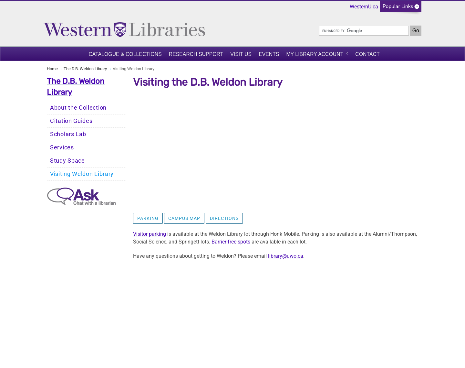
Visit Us (241, 54)
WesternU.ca (364, 7)
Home (52, 68)
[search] (364, 31)
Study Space (67, 160)
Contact (367, 54)
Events (269, 54)
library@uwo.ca (285, 256)
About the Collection (78, 107)
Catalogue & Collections (124, 54)
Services (62, 147)
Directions (224, 218)
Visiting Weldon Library (82, 174)
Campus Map (184, 218)
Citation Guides (71, 121)
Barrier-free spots (231, 242)
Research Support (196, 54)
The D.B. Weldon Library (85, 68)
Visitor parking (149, 234)
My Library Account (314, 54)
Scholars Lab (68, 134)
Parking (148, 218)
